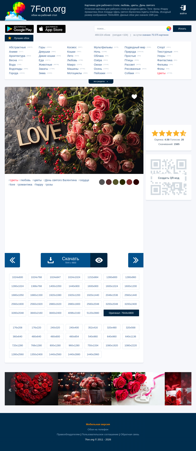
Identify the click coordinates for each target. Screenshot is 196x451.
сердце (84, 180)
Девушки (44, 51)
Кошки (71, 51)
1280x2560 (17, 354)
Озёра (98, 60)
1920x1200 (74, 295)
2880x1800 (74, 304)
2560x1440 (131, 295)
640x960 (112, 336)
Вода (12, 64)
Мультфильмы (103, 47)
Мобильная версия (98, 424)
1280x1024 (17, 286)
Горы (42, 47)
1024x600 (17, 277)
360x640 (17, 336)
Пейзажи (99, 73)
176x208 (17, 327)
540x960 (93, 336)
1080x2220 (131, 345)
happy (39, 184)
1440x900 (74, 286)
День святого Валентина (61, 180)
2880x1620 (55, 304)
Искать (182, 28)
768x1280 (36, 345)
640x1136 (130, 336)
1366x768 (36, 286)
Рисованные (133, 68)
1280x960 (130, 277)
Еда (41, 60)
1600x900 (92, 286)
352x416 (93, 327)
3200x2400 (131, 304)
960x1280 (74, 345)
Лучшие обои (18, 38)
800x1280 (55, 345)
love (12, 184)
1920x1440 (93, 295)
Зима (42, 73)
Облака (99, 55)
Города (13, 73)
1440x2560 (55, 354)
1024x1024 (74, 277)
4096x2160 (74, 312)
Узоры (161, 55)
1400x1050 (55, 286)
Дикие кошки (47, 55)
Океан (98, 64)
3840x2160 (36, 312)
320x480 (112, 327)
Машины (72, 68)
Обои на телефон (98, 429)
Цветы (161, 73)
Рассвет (130, 64)
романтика (25, 184)
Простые (130, 55)
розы (49, 184)
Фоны (161, 68)
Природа (130, 51)
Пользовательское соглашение (100, 434)
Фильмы (162, 64)
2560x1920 (36, 304)
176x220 (36, 327)
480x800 (55, 336)
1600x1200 (131, 286)
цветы (38, 180)
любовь (26, 180)
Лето (70, 55)
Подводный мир (135, 47)
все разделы (101, 81)
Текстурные (164, 51)
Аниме (13, 51)
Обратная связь (129, 434)
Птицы (129, 60)
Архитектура (17, 55)
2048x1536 (112, 295)
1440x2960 (93, 354)
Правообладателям (68, 434)
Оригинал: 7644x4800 (121, 312)
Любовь (72, 60)
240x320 (55, 327)
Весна (13, 60)
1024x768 (36, 277)
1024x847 (55, 277)
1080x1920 (112, 345)
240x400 (74, 327)
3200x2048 (112, 304)
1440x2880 (74, 354)
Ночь (97, 51)
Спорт (161, 47)
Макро (71, 64)
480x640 (36, 336)
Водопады (15, 68)
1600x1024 (112, 286)
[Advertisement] (168, 106)
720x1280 (17, 345)
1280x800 (111, 277)
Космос (72, 47)
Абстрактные (17, 47)
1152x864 (92, 277)
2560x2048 (93, 304)
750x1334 (92, 345)
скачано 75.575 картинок (155, 35)
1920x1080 (55, 295)
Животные (45, 64)
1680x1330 (36, 295)
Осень (98, 68)
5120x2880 (93, 312)
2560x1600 (17, 304)
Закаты (43, 68)
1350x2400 (36, 354)
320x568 (130, 327)
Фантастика (164, 60)
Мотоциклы (74, 73)
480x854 (74, 336)
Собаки (129, 73)
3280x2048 (17, 312)
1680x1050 (17, 295)
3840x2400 (55, 312)
